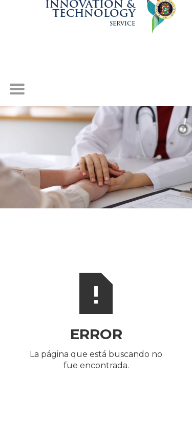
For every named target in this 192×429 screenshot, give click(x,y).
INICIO (96, 388)
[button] (17, 89)
